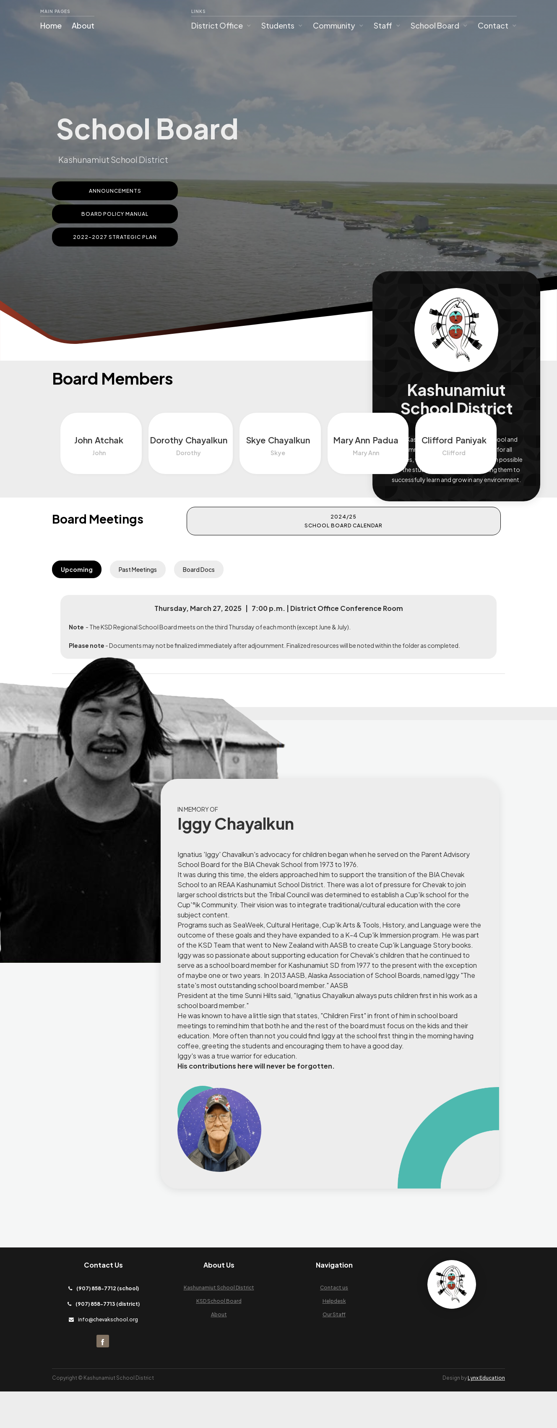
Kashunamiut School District (219, 1324)
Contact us (334, 1324)
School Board (435, 25)
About (83, 25)
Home (51, 25)
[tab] (77, 574)
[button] (221, 25)
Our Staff (334, 1351)
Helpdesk (334, 1337)
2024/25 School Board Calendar (438, 526)
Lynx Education (486, 1414)
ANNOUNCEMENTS (115, 191)
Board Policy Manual (114, 214)
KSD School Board (219, 1337)
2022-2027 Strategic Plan (115, 237)
